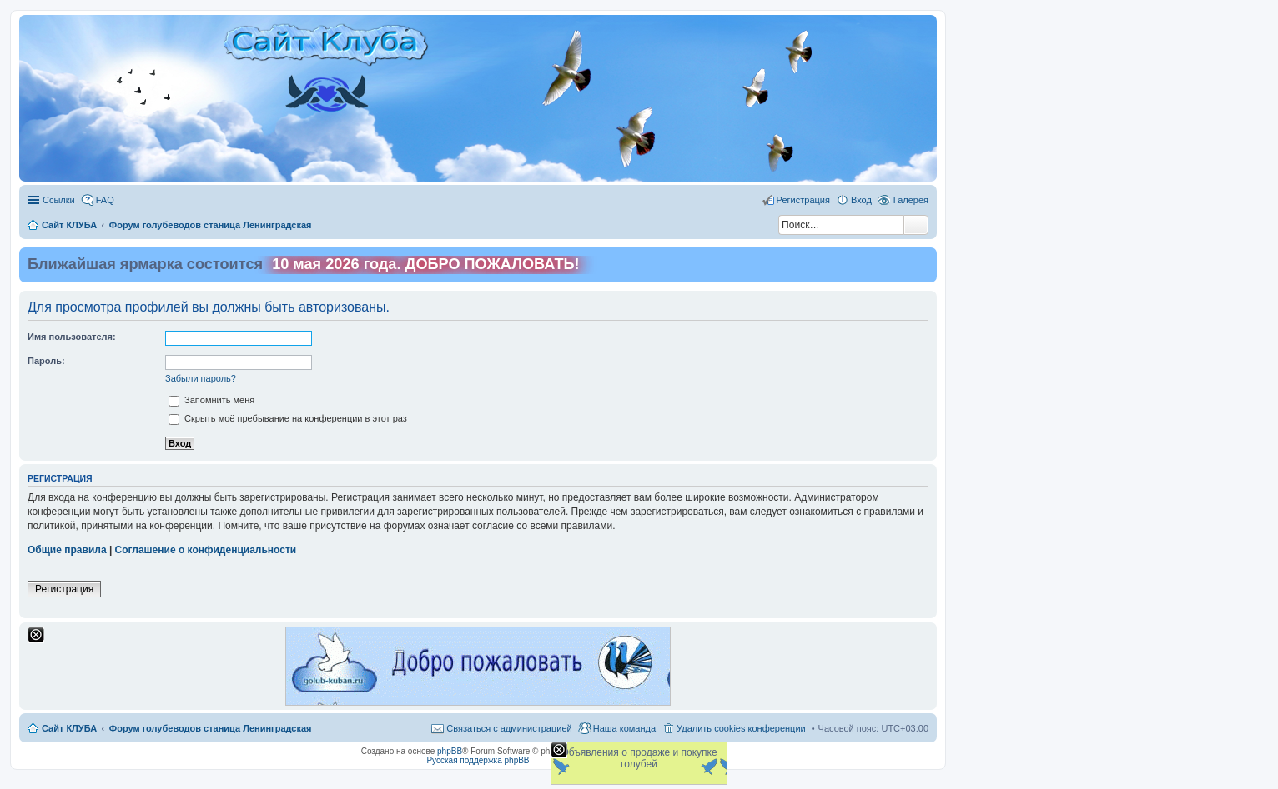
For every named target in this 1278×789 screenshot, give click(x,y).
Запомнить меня (211, 400)
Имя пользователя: (72, 337)
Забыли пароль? (200, 378)
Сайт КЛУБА (69, 728)
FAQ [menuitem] (105, 200)
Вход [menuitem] (861, 200)
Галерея (910, 200)
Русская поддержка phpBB (477, 760)
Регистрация (64, 589)
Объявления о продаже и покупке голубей (639, 758)
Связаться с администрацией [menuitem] (508, 728)
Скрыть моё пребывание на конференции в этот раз (288, 418)
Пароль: (46, 361)
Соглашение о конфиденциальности (206, 550)
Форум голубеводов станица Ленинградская (210, 728)
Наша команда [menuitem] (624, 728)
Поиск (915, 225)
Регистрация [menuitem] (803, 200)
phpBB (449, 751)
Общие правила (67, 550)
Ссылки (59, 200)
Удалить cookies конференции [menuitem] (741, 728)
